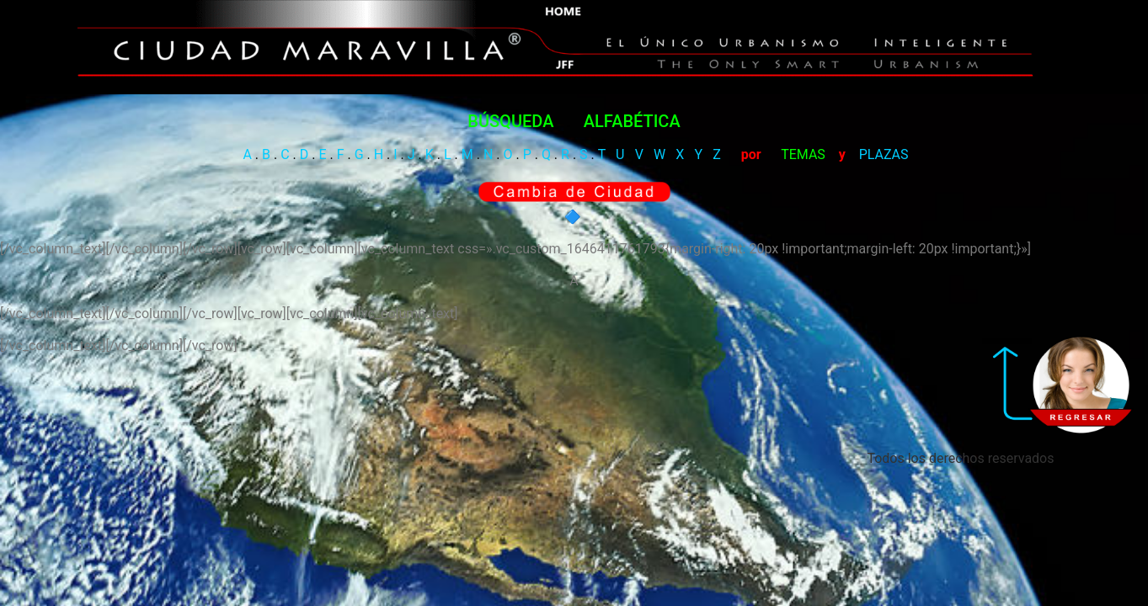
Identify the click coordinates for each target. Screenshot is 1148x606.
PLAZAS (884, 212)
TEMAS (803, 212)
